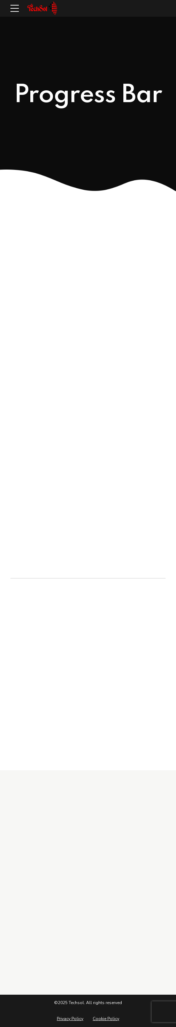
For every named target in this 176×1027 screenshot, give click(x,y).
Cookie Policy (106, 1018)
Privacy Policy (70, 1018)
